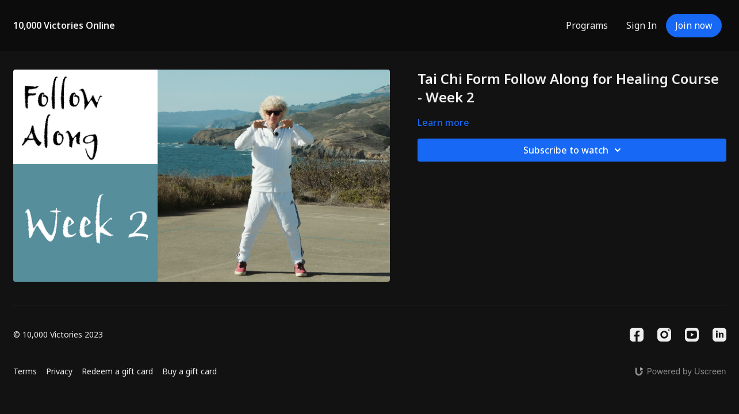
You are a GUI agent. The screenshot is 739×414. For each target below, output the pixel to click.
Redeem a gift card (117, 371)
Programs (587, 25)
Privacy (59, 371)
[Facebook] (637, 335)
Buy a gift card (189, 371)
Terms (25, 371)
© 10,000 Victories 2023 (58, 335)
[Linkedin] (719, 335)
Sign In (641, 25)
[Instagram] (664, 335)
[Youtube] (692, 335)
